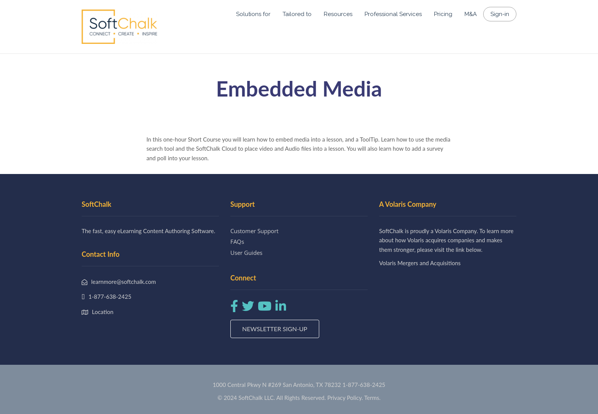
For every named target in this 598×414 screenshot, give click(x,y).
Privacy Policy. (345, 397)
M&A (471, 14)
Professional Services (393, 14)
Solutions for (253, 14)
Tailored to (297, 14)
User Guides (246, 252)
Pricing (443, 14)
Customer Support (254, 231)
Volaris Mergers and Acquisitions (420, 262)
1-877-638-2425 (363, 384)
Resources (338, 14)
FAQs (237, 241)
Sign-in (499, 14)
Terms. (372, 397)
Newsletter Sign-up (274, 328)
